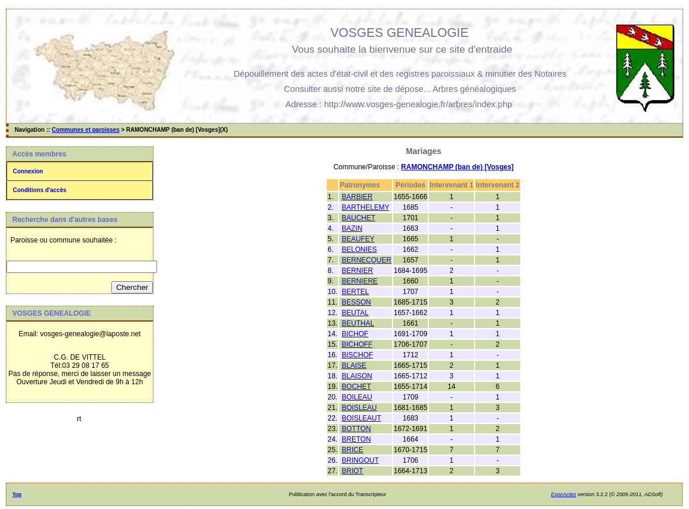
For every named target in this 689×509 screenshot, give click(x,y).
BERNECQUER (366, 260)
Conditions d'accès (39, 190)
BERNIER (357, 271)
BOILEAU (357, 397)
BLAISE (354, 365)
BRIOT (352, 471)
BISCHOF (357, 355)
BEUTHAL (358, 323)
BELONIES (359, 249)
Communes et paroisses (86, 130)
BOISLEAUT (361, 418)
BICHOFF (357, 344)
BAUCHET (358, 218)
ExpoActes (563, 494)
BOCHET (356, 386)
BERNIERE (359, 281)
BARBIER (357, 197)
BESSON (356, 302)
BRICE (352, 450)
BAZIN (352, 228)
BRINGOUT (360, 460)
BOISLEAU (359, 408)
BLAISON (357, 376)
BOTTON (356, 429)
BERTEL (355, 292)
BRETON (356, 439)
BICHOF (355, 334)
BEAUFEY (358, 239)
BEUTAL (355, 313)
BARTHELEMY (365, 207)
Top (17, 494)
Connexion (28, 171)
